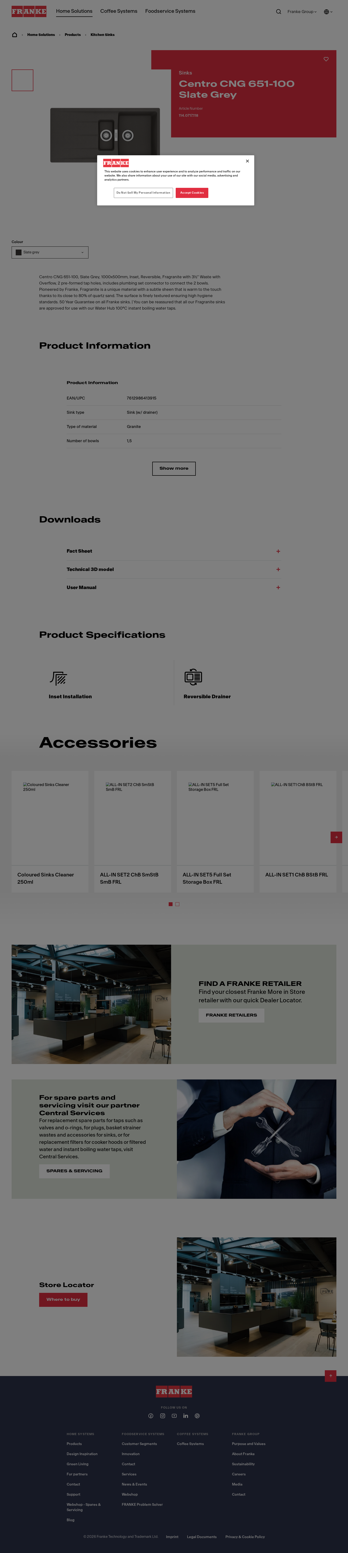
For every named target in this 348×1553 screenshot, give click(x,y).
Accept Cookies (192, 192)
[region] (175, 180)
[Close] (247, 161)
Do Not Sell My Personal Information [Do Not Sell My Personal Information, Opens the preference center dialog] (143, 192)
